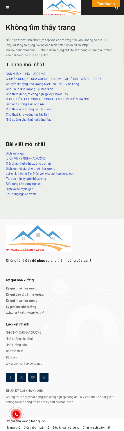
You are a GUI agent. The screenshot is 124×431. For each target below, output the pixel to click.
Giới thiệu (30, 427)
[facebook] (10, 377)
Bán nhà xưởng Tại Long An (25, 104)
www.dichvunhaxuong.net (24, 363)
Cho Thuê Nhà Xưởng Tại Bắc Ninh (29, 89)
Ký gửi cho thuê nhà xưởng (25, 294)
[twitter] (21, 377)
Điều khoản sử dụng (65, 427)
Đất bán (11, 357)
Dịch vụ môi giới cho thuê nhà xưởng (30, 168)
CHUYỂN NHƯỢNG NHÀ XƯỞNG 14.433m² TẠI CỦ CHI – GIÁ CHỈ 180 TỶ (54, 79)
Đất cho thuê (14, 351)
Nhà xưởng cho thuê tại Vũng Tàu (29, 119)
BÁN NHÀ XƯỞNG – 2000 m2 (25, 74)
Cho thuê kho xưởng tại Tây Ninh (28, 114)
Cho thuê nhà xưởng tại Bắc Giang (29, 109)
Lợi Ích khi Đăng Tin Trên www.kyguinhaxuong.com (40, 173)
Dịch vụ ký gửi (15, 153)
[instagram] (44, 377)
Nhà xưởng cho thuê (20, 338)
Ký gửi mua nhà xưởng (22, 300)
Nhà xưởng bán (16, 345)
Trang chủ (13, 427)
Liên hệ (44, 427)
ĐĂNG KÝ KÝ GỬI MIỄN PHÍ (24, 313)
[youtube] (32, 377)
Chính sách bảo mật (96, 427)
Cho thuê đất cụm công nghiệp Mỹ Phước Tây (37, 94)
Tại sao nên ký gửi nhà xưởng (26, 178)
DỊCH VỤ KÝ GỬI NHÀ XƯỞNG (26, 158)
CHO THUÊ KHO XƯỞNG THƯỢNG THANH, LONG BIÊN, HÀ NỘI (47, 99)
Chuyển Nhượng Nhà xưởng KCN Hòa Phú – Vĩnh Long (42, 84)
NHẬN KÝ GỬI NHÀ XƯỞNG (23, 332)
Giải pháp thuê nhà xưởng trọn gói (29, 163)
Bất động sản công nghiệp (23, 183)
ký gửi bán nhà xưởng (21, 307)
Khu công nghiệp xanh (21, 194)
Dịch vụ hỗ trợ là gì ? (19, 189)
